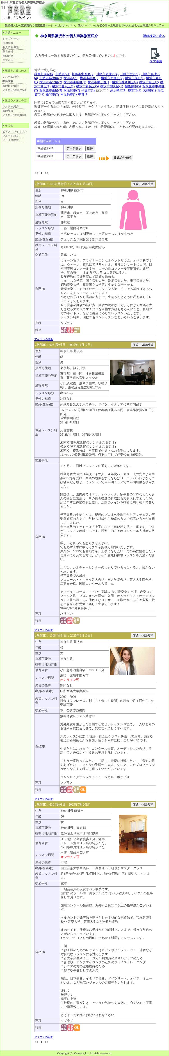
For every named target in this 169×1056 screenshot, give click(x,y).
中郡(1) (83, 94)
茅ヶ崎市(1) (118, 90)
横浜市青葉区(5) (87, 86)
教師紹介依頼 (10, 85)
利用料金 (7, 43)
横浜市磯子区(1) (99, 82)
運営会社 (7, 51)
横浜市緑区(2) (149, 82)
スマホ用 (7, 60)
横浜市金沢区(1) (63, 86)
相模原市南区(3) (50, 90)
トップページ (10, 38)
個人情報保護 (10, 47)
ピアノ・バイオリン (14, 131)
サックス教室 (10, 140)
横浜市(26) (71, 78)
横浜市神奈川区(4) (125, 82)
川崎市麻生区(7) (50, 78)
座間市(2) (52, 94)
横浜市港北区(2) (50, 82)
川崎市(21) (62, 74)
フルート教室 (10, 135)
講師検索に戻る (154, 36)
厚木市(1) (134, 90)
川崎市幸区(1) (129, 74)
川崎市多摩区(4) (107, 74)
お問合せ (7, 56)
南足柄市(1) (68, 94)
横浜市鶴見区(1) (111, 86)
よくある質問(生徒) (14, 90)
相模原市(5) (133, 86)
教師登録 (7, 110)
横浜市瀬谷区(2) (75, 82)
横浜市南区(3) (89, 78)
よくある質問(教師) (14, 115)
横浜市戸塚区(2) (112, 78)
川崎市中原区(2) (83, 74)
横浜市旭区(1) (134, 78)
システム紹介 (10, 76)
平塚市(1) (87, 90)
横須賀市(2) (72, 90)
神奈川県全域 (43, 74)
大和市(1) (149, 90)
